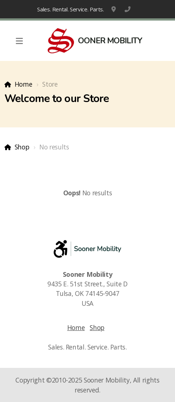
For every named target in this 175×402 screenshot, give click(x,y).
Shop (22, 146)
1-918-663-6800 (128, 9)
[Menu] (19, 41)
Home (23, 84)
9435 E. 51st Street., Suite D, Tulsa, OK (114, 9)
